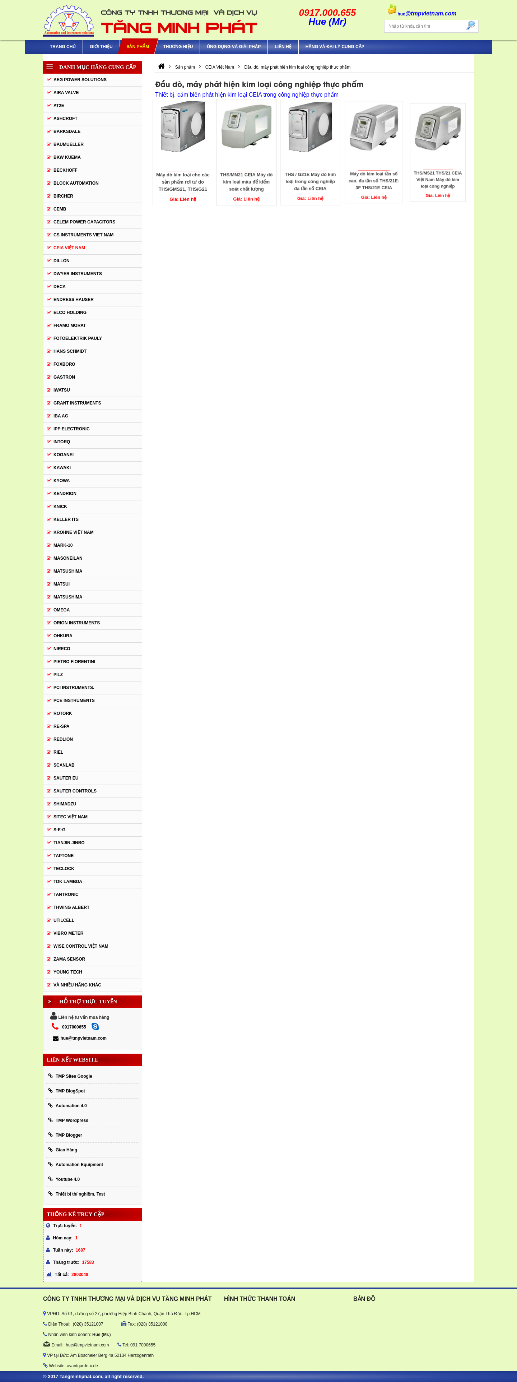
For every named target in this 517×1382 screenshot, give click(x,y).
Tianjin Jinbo (69, 842)
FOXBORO (64, 364)
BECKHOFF (65, 170)
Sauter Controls (75, 791)
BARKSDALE (66, 131)
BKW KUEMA (67, 157)
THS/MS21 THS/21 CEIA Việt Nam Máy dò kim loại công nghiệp (437, 171)
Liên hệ (283, 46)
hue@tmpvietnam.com (79, 1038)
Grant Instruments (77, 403)
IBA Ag (60, 416)
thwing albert (71, 907)
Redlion (63, 739)
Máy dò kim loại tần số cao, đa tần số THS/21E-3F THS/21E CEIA (373, 175)
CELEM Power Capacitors (84, 222)
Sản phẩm (137, 46)
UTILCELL (63, 920)
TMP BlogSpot (66, 1091)
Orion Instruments (76, 622)
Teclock (63, 868)
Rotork (62, 713)
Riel (58, 752)
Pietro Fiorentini (74, 661)
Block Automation (76, 183)
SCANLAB (64, 765)
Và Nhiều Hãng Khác (77, 985)
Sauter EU (65, 778)
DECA (59, 286)
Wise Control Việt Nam (80, 946)
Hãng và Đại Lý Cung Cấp (335, 46)
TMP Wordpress (68, 1120)
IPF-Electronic (71, 428)
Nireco (61, 648)
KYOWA (61, 480)
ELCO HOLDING (70, 312)
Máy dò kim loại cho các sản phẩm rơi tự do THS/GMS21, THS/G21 (182, 180)
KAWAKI (62, 467)
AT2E (58, 105)
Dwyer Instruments (77, 273)
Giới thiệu (101, 46)
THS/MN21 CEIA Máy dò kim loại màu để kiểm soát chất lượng (246, 180)
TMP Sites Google (70, 1076)
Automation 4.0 (67, 1105)
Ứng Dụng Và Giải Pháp (234, 46)
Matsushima (67, 597)
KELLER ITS (66, 519)
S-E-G (59, 829)
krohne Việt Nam (73, 532)
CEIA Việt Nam (69, 247)
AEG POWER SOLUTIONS (80, 79)
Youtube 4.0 (64, 1179)
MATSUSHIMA (67, 571)
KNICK (60, 506)
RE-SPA (61, 726)
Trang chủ (63, 46)
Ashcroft (65, 118)
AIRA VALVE (66, 92)
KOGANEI (63, 454)
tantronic (66, 894)
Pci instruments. (73, 687)
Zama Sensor (69, 959)
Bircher (63, 196)
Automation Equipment (75, 1164)
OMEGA (61, 610)
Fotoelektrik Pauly (77, 338)
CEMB (59, 209)
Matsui (61, 584)
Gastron (64, 377)
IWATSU (61, 390)
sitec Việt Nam (70, 816)
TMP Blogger (65, 1135)
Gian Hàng (62, 1149)
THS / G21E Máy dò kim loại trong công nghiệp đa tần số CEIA (310, 177)
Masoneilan (68, 558)
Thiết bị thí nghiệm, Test (76, 1194)
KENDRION (64, 493)
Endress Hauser (73, 299)
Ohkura (63, 635)
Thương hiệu (178, 46)
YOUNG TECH (67, 972)
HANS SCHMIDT (70, 351)
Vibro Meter (68, 933)
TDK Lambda (67, 881)
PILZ (58, 674)
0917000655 (74, 1027)
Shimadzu (64, 803)
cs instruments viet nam (83, 234)
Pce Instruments (74, 700)
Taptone (63, 855)
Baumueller (68, 144)
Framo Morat (69, 325)
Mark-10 (63, 545)
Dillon (61, 260)
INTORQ (61, 441)
